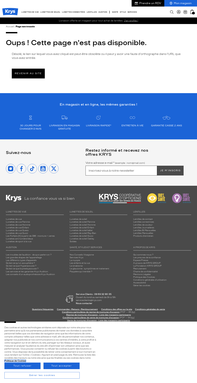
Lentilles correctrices (143, 221)
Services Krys (76, 256)
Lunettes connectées (73, 11)
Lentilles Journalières (143, 226)
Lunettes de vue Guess (17, 229)
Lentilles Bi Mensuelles (144, 229)
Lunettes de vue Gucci (17, 232)
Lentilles (92, 11)
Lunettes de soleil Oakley (82, 237)
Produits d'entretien (143, 235)
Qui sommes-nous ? (143, 253)
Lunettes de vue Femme (18, 221)
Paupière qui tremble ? (81, 270)
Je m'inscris (170, 169)
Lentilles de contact (143, 218)
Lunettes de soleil (50, 11)
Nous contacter (84, 302)
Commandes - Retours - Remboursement (77, 308)
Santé (115, 11)
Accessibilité (139, 281)
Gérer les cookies (141, 284)
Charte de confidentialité (145, 270)
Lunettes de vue (30, 11)
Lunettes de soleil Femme (82, 221)
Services (132, 11)
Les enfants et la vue (80, 262)
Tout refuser (22, 365)
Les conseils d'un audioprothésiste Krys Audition (30, 273)
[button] (192, 11)
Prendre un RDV (148, 3)
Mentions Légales (142, 273)
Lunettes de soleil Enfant (82, 226)
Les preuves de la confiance (147, 256)
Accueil (10, 25)
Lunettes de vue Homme (18, 223)
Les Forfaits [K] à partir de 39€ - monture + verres (30, 235)
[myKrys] (178, 11)
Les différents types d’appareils (21, 259)
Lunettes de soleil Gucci (81, 235)
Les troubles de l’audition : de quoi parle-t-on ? (28, 253)
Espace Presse (140, 259)
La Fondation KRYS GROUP (147, 265)
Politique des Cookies (144, 276)
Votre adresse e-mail (115, 161)
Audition (102, 11)
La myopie (75, 259)
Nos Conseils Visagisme (82, 253)
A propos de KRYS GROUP (147, 262)
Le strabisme (76, 265)
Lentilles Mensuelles (143, 232)
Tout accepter (61, 365)
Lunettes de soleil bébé (81, 229)
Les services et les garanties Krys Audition (27, 270)
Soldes (73, 240)
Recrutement (139, 267)
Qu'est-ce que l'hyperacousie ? (21, 265)
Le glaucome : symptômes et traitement (89, 267)
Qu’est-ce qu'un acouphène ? (20, 262)
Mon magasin (181, 3)
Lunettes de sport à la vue (18, 240)
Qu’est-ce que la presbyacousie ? (22, 267)
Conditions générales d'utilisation (150, 279)
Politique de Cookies (15, 361)
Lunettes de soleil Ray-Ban (83, 232)
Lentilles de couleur (143, 223)
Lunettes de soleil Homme (82, 223)
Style (123, 11)
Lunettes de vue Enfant (17, 226)
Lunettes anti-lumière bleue (19, 237)
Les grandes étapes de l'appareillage (24, 256)
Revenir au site (28, 72)
